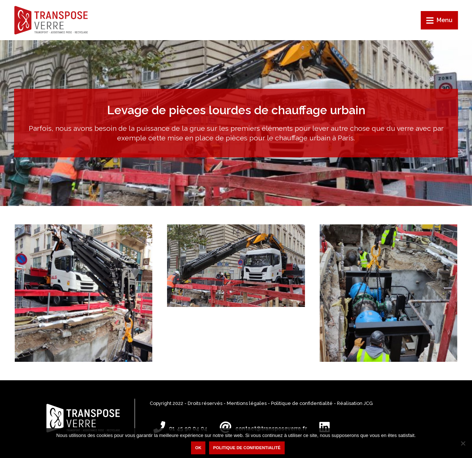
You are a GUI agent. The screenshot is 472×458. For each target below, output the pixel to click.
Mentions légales (247, 403)
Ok (198, 447)
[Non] (462, 443)
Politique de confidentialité (302, 403)
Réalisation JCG (355, 403)
